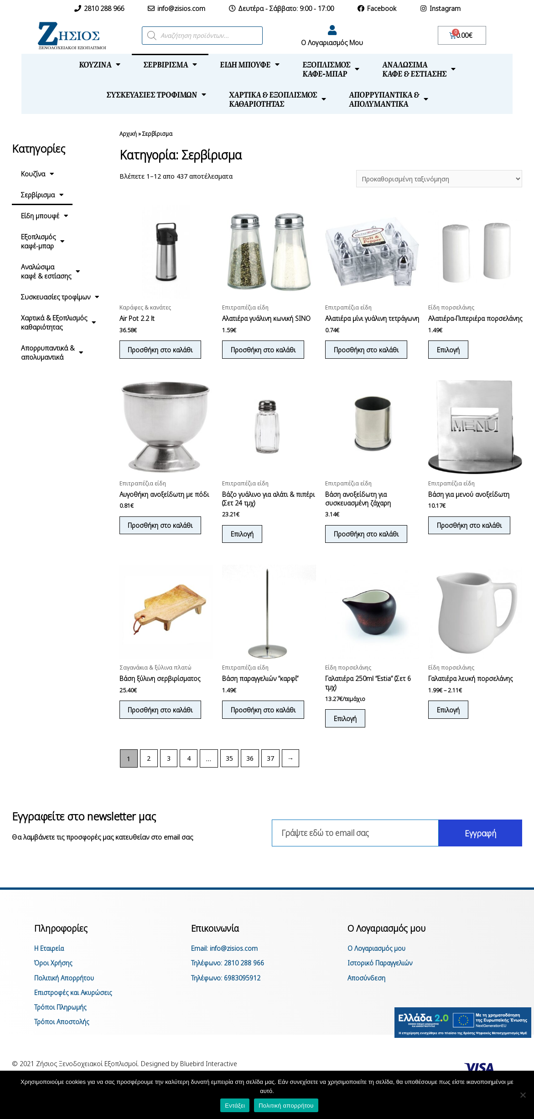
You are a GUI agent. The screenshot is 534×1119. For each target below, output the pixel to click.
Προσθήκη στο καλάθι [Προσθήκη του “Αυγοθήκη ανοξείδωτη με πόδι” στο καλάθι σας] (162, 536)
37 (271, 772)
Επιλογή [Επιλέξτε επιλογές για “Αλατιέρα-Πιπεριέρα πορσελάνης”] (449, 359)
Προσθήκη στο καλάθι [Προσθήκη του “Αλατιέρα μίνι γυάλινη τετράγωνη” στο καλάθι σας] (367, 359)
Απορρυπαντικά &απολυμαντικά (388, 99)
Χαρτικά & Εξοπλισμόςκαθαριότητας (277, 99)
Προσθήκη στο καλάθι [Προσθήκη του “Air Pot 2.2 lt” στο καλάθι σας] (162, 350)
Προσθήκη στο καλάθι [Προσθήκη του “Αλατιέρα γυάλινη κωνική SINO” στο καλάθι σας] (264, 350)
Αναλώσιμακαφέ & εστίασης (419, 69)
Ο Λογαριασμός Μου (332, 42)
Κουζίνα (99, 64)
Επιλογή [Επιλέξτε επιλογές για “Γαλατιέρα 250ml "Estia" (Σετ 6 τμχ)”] (346, 731)
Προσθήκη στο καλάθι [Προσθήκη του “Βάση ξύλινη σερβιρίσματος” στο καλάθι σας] (162, 722)
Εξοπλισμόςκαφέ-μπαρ (330, 69)
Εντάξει (235, 1105)
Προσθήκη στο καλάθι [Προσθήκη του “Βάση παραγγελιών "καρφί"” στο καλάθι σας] (264, 722)
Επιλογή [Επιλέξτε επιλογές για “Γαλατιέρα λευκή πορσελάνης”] (449, 722)
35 (230, 772)
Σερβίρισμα (170, 64)
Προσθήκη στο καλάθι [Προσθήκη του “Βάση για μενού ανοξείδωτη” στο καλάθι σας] (470, 536)
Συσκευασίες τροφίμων (156, 94)
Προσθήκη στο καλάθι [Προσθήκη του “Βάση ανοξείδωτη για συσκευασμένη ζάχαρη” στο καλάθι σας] (367, 545)
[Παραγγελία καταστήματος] (437, 179)
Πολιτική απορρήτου (286, 1105)
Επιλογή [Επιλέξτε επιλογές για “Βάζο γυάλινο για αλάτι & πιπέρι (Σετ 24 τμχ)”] (243, 545)
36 (251, 772)
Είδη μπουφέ (250, 64)
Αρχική (128, 133)
